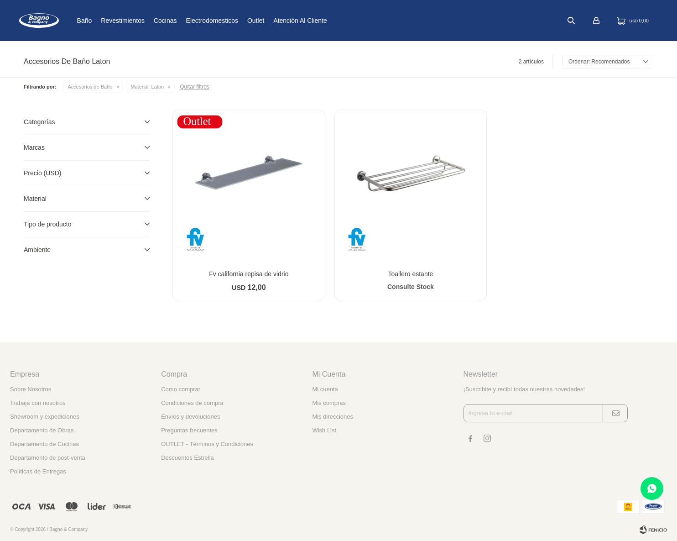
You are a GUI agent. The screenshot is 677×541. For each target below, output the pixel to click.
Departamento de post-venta (47, 457)
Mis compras (329, 402)
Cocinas (195, 20)
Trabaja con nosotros (38, 402)
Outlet (285, 20)
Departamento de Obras (41, 430)
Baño (114, 20)
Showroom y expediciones (44, 416)
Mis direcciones (332, 416)
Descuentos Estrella (187, 457)
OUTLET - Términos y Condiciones (207, 444)
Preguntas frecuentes (189, 430)
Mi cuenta (325, 389)
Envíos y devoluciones (190, 416)
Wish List (324, 430)
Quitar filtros (194, 87)
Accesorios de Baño (90, 86)
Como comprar (180, 389)
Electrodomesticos (242, 20)
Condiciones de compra (192, 402)
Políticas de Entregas (38, 471)
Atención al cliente (330, 20)
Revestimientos (153, 20)
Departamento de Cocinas (44, 444)
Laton (147, 86)
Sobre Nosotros (30, 389)
